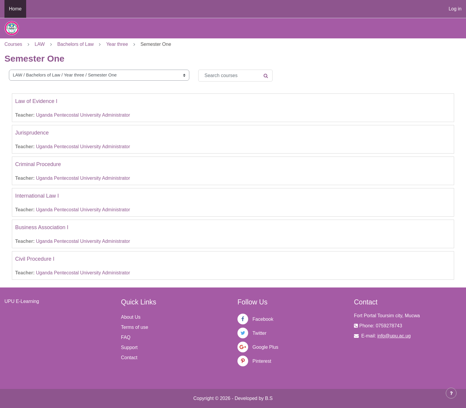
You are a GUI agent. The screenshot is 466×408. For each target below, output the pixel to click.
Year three (117, 44)
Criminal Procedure (38, 164)
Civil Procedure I (34, 259)
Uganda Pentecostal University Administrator (83, 115)
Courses (13, 44)
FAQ (125, 337)
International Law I (37, 196)
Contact (129, 357)
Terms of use (134, 327)
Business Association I (41, 227)
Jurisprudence (32, 133)
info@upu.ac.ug (394, 335)
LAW (40, 44)
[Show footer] (451, 393)
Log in (455, 8)
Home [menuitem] (15, 8)
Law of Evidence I (36, 101)
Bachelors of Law (75, 44)
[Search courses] (235, 76)
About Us (131, 317)
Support (129, 347)
